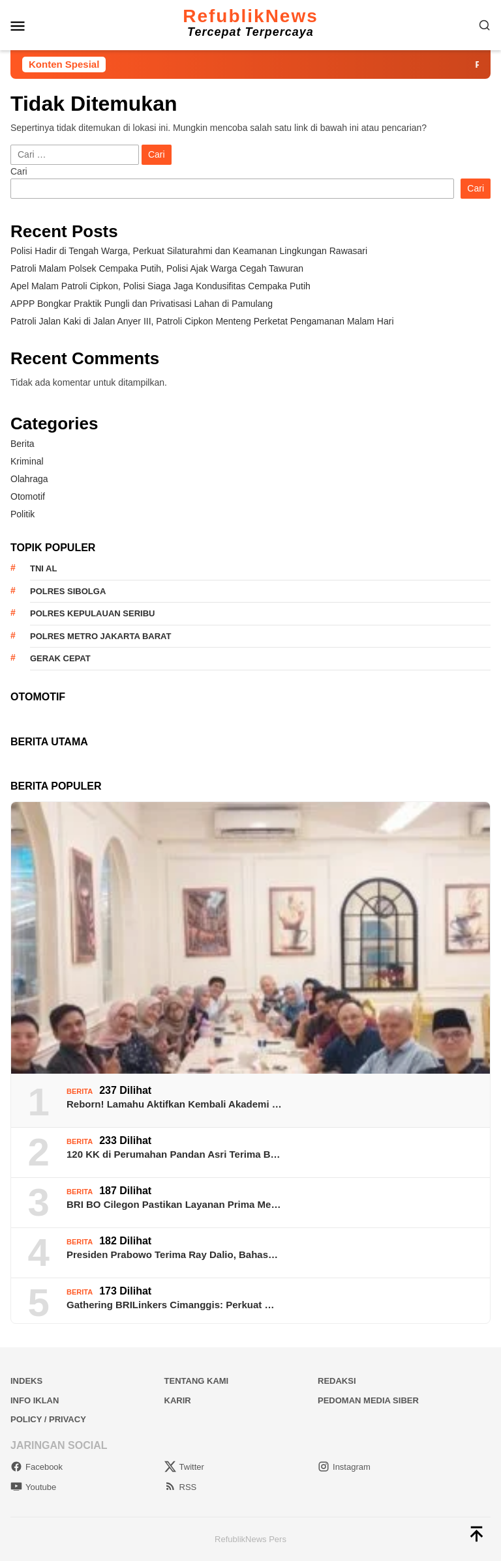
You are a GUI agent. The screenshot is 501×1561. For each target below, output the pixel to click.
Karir (177, 1400)
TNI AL (43, 568)
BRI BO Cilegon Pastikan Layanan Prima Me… (174, 1204)
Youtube (33, 1487)
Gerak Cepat (60, 658)
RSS (180, 1487)
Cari (18, 171)
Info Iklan (34, 1400)
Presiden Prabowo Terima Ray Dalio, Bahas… (172, 1254)
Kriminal (27, 461)
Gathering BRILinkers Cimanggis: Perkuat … (170, 1304)
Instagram (344, 1467)
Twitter (184, 1467)
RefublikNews (250, 16)
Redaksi (337, 1381)
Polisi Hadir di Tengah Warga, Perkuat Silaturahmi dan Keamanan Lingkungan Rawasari (188, 251)
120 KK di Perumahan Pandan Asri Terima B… (174, 1154)
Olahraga (29, 479)
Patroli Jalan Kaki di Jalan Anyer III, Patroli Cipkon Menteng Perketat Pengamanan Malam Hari (202, 321)
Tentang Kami (196, 1381)
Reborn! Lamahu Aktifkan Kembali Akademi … (174, 1104)
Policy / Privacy (48, 1419)
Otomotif (27, 496)
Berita (22, 443)
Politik (22, 514)
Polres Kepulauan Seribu (92, 613)
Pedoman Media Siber (368, 1400)
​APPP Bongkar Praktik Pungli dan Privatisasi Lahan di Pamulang (141, 303)
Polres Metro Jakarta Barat (100, 636)
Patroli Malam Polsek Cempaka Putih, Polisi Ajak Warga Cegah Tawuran (156, 268)
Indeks (26, 1381)
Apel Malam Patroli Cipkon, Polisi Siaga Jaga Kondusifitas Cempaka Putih (160, 286)
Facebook (36, 1467)
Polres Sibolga (68, 591)
